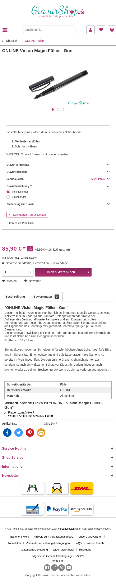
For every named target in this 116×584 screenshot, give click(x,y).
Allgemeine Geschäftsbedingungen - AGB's (58, 556)
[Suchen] (71, 30)
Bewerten (32, 281)
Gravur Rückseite (58, 171)
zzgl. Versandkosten (26, 258)
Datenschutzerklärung (34, 549)
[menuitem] (6, 30)
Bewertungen (46, 297)
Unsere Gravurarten (90, 536)
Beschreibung (15, 296)
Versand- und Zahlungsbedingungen (48, 543)
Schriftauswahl (58, 179)
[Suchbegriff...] (49, 30)
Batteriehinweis (19, 536)
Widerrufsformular (63, 549)
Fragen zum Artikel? (19, 412)
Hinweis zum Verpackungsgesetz (54, 536)
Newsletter (14, 543)
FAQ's (78, 543)
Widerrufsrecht (96, 543)
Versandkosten (66, 528)
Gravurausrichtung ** (58, 186)
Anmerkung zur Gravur (58, 204)
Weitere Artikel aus (28, 416)
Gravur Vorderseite (58, 164)
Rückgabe (85, 549)
